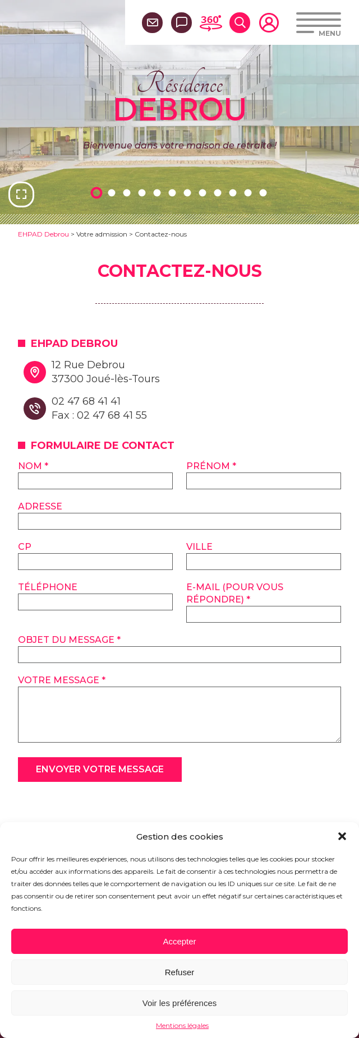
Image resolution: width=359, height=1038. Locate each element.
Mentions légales (182, 1025)
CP (24, 546)
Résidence (180, 94)
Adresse (40, 506)
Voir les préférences (179, 1003)
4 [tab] (143, 192)
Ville (199, 546)
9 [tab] (219, 192)
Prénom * (211, 466)
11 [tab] (249, 192)
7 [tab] (189, 192)
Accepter (179, 941)
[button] (342, 836)
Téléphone (47, 587)
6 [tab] (174, 192)
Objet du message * (69, 639)
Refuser (180, 972)
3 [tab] (128, 192)
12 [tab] (264, 192)
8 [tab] (204, 192)
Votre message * (61, 680)
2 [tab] (113, 192)
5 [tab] (158, 192)
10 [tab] (234, 192)
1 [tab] (98, 192)
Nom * (33, 466)
